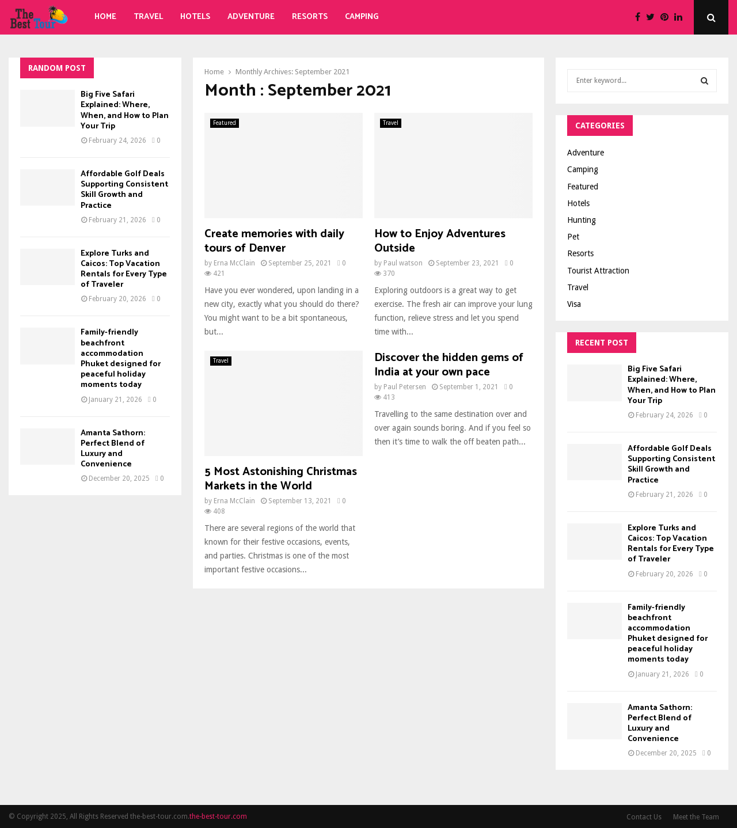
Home (105, 17)
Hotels (195, 17)
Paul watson (403, 263)
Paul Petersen (404, 387)
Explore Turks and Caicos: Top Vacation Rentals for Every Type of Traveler (124, 269)
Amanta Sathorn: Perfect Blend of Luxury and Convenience (113, 449)
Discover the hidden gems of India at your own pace (448, 365)
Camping (362, 17)
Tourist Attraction (598, 270)
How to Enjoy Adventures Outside (440, 241)
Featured (224, 123)
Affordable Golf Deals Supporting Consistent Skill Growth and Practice (124, 190)
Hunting (581, 220)
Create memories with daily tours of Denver (274, 241)
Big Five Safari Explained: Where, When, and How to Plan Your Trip (125, 110)
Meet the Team (696, 817)
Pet (573, 236)
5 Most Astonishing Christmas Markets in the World (280, 479)
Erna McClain (234, 263)
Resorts (310, 17)
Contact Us (644, 817)
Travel (148, 17)
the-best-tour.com (218, 816)
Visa (574, 304)
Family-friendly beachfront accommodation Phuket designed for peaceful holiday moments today (121, 359)
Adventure (251, 17)
